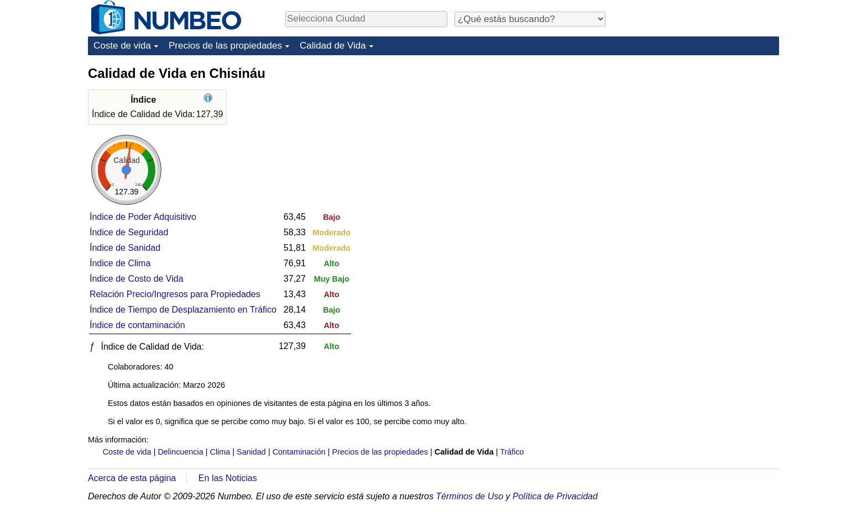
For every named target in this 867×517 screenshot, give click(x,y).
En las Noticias (228, 478)
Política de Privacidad (555, 496)
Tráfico (512, 451)
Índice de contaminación (137, 325)
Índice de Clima (120, 263)
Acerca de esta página (132, 478)
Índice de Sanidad (125, 247)
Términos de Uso (469, 496)
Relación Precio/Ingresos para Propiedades (175, 294)
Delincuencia (180, 451)
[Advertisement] (696, 134)
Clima (220, 451)
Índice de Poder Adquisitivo (143, 216)
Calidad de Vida (333, 45)
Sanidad (251, 451)
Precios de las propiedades (225, 45)
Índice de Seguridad (129, 232)
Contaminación (299, 451)
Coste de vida (122, 45)
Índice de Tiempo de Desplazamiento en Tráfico (183, 309)
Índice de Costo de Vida (137, 278)
